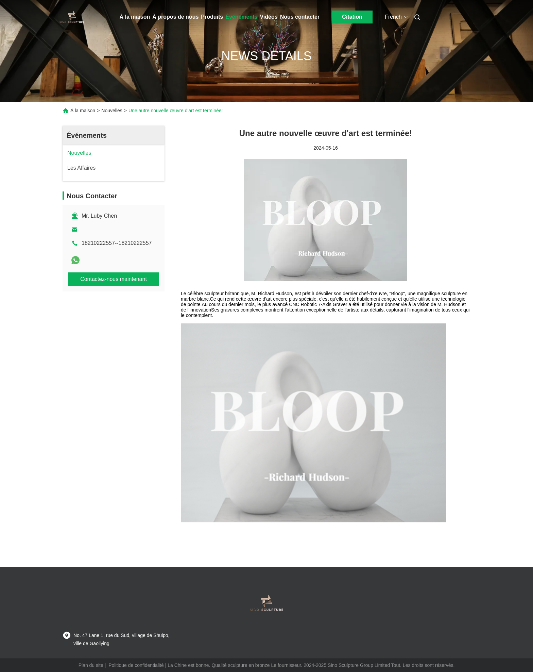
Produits (212, 17)
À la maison (135, 17)
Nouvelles (111, 110)
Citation (352, 17)
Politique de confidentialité (136, 665)
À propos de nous (175, 17)
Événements (241, 17)
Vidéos (268, 17)
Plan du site (91, 665)
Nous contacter (300, 17)
